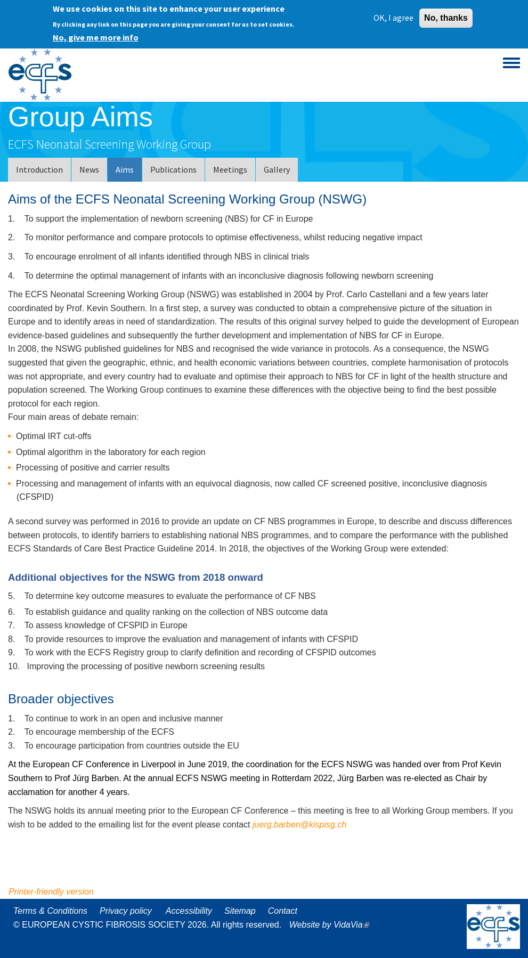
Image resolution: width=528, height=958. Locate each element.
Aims (125, 169)
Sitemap (240, 910)
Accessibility (189, 910)
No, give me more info (96, 35)
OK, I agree (393, 15)
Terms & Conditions (50, 910)
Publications (173, 169)
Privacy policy (126, 910)
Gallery (277, 169)
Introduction (39, 169)
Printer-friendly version (51, 891)
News (89, 169)
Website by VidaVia (332, 924)
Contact (282, 910)
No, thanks (446, 15)
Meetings (230, 169)
